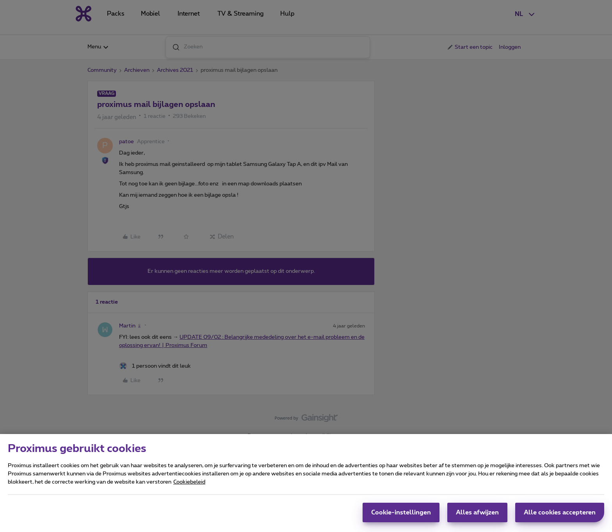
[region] (306, 483)
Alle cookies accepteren (560, 512)
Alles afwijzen (477, 512)
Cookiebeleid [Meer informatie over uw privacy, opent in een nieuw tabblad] (189, 482)
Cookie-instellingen (401, 512)
